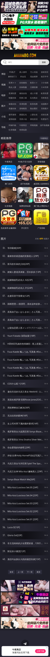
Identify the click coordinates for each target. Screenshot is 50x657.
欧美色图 (34, 104)
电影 (3, 95)
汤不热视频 (44, 125)
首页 (11, 572)
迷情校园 (12, 119)
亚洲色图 (23, 104)
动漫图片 (44, 104)
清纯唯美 (23, 108)
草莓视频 (34, 125)
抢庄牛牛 (44, 76)
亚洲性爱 (12, 93)
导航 (3, 127)
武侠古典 (44, 114)
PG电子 (12, 72)
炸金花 (23, 76)
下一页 (30, 572)
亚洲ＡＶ (12, 82)
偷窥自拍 (12, 104)
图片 (3, 105)
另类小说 (23, 119)
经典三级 (23, 98)
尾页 (38, 572)
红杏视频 (12, 129)
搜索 (44, 62)
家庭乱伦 (23, 114)
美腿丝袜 (12, 108)
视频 (3, 84)
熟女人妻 (12, 87)
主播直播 (34, 87)
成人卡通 (34, 93)
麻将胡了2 (12, 76)
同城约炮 (12, 125)
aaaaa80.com (25, 55)
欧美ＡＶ (34, 82)
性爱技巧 (44, 119)
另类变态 (44, 98)
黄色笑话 (34, 119)
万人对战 (34, 72)
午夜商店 (23, 125)
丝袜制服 (23, 87)
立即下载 (40, 651)
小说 (3, 116)
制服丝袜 (12, 98)
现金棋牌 (34, 76)
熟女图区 (34, 108)
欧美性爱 (44, 93)
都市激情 (12, 114)
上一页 (20, 572)
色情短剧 (23, 129)
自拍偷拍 (23, 82)
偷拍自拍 (23, 93)
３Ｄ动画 (44, 82)
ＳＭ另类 (44, 87)
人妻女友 (34, 114)
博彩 (3, 73)
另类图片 (44, 108)
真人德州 (23, 72)
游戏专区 (44, 72)
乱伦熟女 (34, 98)
